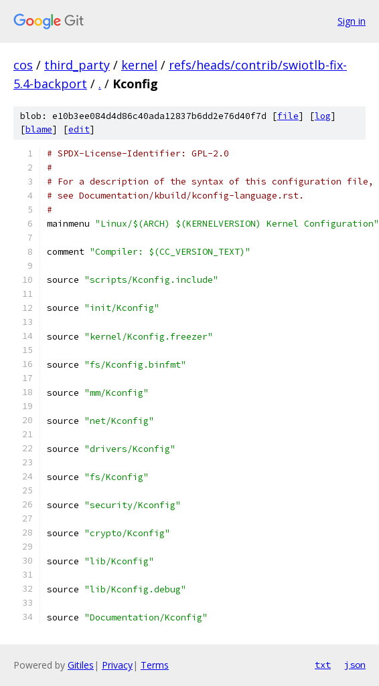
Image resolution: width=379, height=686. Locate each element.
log (323, 116)
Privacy (117, 665)
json (355, 665)
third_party (77, 65)
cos (23, 65)
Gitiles (81, 665)
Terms (155, 665)
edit (79, 129)
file (288, 116)
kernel (139, 65)
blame (38, 129)
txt (323, 665)
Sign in (351, 21)
